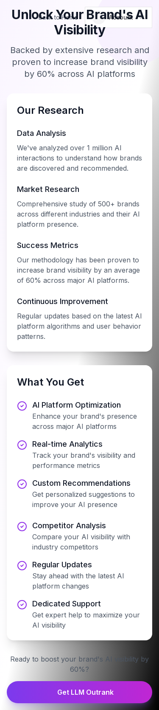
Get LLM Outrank (79, 692)
